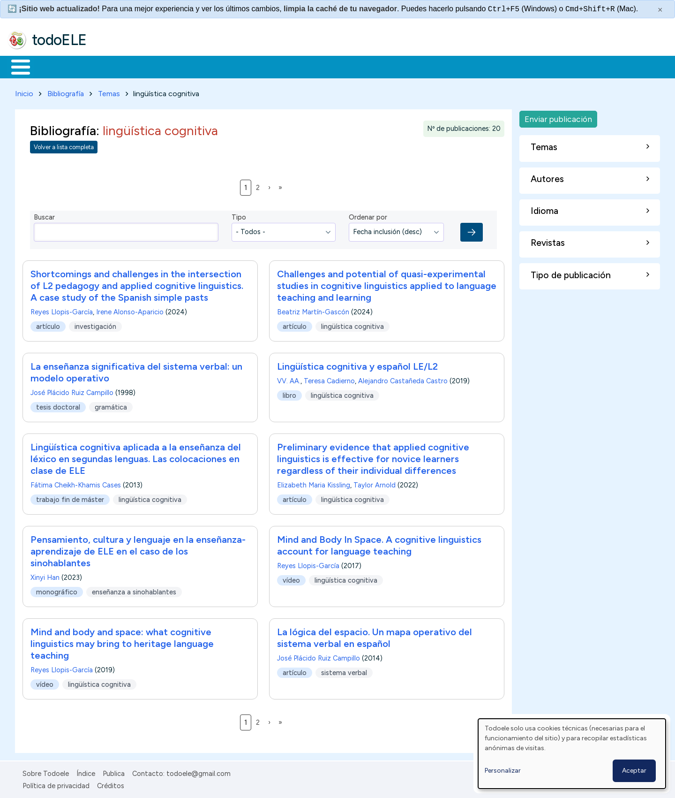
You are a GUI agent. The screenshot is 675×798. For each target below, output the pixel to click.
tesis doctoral (58, 405)
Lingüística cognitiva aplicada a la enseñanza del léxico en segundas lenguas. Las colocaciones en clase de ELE (135, 457)
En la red (221, 66)
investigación (95, 324)
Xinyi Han (45, 575)
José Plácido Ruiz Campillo (71, 391)
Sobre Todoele (45, 772)
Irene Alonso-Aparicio (130, 310)
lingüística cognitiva (352, 324)
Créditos (110, 784)
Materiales (52, 66)
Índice (85, 772)
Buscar (385, 66)
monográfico (56, 590)
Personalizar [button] (503, 771)
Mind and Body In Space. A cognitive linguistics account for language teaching (379, 543)
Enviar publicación (558, 117)
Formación (113, 66)
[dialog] (572, 754)
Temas (109, 91)
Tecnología (280, 66)
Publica (114, 772)
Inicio (16, 66)
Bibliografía (65, 91)
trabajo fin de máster (70, 498)
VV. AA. (288, 379)
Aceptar (634, 771)
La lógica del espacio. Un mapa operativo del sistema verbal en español (374, 635)
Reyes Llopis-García (61, 310)
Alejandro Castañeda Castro (403, 379)
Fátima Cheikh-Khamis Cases (75, 483)
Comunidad (343, 66)
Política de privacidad (56, 784)
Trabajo (169, 66)
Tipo (239, 216)
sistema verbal (344, 671)
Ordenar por (368, 216)
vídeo (291, 578)
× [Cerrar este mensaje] (660, 10)
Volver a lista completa (64, 145)
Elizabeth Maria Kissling (313, 483)
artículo (48, 324)
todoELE (59, 40)
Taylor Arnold (374, 483)
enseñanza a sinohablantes (134, 590)
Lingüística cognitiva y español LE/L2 (357, 364)
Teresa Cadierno (329, 379)
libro (289, 393)
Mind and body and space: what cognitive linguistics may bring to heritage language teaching (122, 641)
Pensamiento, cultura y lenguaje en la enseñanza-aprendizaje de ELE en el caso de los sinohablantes (138, 549)
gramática (111, 405)
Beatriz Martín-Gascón (313, 310)
